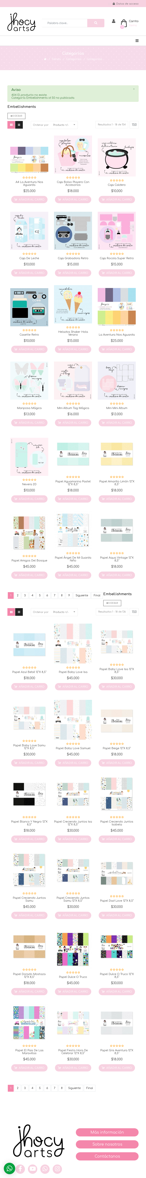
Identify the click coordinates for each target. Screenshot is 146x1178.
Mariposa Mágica (29, 408)
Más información (107, 1132)
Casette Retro (29, 334)
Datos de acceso (126, 3)
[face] (20, 1169)
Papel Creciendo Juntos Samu (29, 899)
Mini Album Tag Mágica (73, 408)
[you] (32, 1169)
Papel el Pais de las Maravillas (29, 1052)
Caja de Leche (29, 258)
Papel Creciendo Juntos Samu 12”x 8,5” (73, 899)
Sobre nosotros (107, 1144)
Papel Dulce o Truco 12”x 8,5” (117, 975)
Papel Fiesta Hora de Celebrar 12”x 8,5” (73, 1052)
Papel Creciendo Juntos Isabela (116, 823)
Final (97, 595)
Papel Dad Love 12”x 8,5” (117, 900)
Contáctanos (107, 1156)
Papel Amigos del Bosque (29, 560)
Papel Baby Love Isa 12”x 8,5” (116, 671)
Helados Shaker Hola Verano (73, 333)
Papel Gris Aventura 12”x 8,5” (116, 1052)
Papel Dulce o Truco (73, 977)
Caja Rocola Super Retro (117, 258)
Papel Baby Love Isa (73, 672)
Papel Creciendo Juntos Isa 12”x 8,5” (73, 823)
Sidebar (16, 116)
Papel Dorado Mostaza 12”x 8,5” (29, 975)
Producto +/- (61, 125)
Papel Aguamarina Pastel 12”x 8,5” (73, 483)
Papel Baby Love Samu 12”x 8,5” (29, 747)
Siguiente (82, 595)
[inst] (57, 1169)
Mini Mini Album (116, 408)
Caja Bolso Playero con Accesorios (73, 183)
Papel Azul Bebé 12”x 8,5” (29, 672)
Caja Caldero (117, 185)
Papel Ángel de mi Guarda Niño (73, 559)
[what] (45, 1169)
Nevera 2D (29, 484)
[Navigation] (137, 41)
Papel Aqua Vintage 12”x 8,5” (117, 559)
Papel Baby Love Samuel (73, 748)
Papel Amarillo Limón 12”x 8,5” (116, 483)
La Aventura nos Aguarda (117, 334)
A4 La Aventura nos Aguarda (29, 183)
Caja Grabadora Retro (73, 258)
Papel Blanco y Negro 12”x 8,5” (29, 823)
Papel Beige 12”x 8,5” (117, 748)
